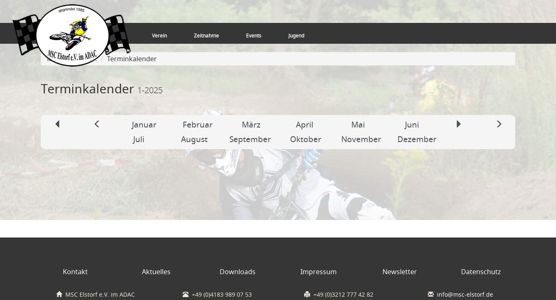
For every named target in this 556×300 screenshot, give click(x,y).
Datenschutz (481, 271)
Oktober (305, 139)
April (304, 124)
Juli (138, 139)
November (361, 139)
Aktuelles (156, 271)
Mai (358, 124)
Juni (412, 124)
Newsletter (399, 271)
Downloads (238, 271)
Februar (198, 124)
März (251, 124)
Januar (144, 124)
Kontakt (75, 271)
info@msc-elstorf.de (465, 294)
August (194, 139)
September (250, 139)
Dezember (417, 139)
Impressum (318, 271)
